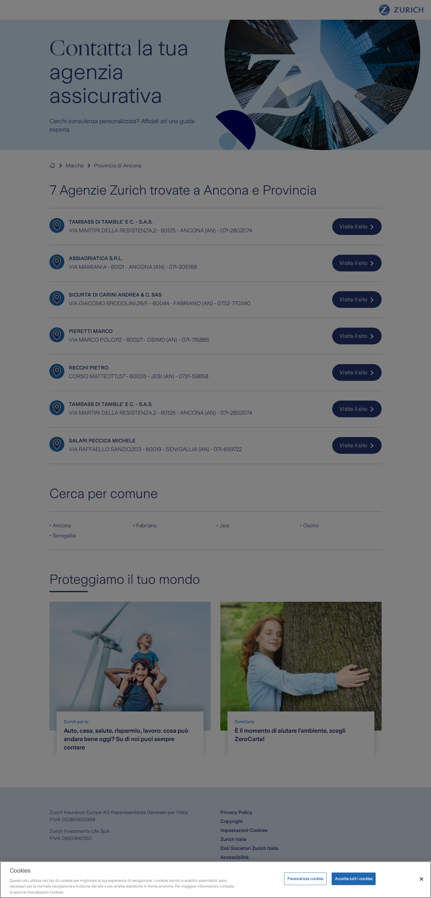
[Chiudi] (421, 886)
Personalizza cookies (305, 886)
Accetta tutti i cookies (353, 886)
